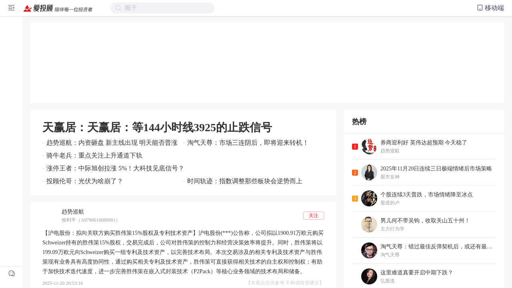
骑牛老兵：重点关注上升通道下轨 (94, 155)
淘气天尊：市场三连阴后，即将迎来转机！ (248, 142)
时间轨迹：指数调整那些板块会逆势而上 (244, 181)
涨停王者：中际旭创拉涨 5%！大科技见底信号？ (115, 168)
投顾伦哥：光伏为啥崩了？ (84, 181)
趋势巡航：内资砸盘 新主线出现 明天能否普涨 (112, 142)
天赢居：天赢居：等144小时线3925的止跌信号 (157, 127)
